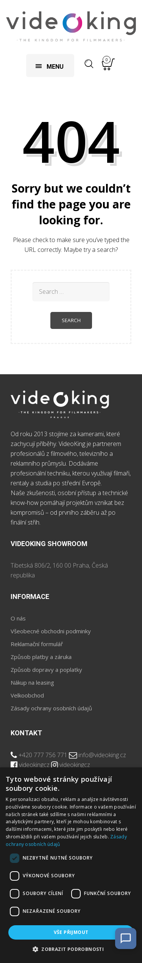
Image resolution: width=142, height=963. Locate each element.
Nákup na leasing (32, 682)
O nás (18, 618)
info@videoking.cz (102, 755)
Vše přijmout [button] (71, 932)
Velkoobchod (27, 695)
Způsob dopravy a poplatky (46, 669)
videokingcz (34, 765)
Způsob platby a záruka (41, 657)
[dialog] (71, 865)
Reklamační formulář (37, 644)
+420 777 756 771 (43, 755)
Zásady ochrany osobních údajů (51, 708)
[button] (71, 949)
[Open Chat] (125, 938)
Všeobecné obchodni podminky (51, 631)
